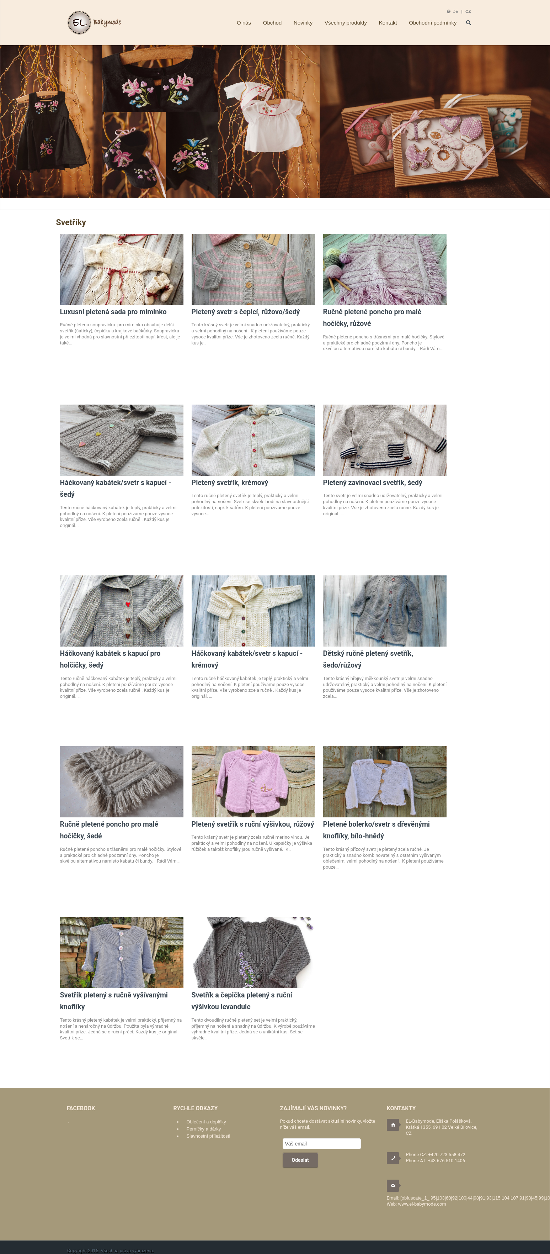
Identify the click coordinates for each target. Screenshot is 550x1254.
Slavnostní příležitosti (208, 1136)
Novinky (303, 23)
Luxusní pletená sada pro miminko (113, 312)
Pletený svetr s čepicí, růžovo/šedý (246, 312)
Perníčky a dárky (204, 1129)
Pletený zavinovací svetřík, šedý (372, 483)
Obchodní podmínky (432, 23)
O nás (244, 23)
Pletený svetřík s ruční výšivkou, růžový (253, 824)
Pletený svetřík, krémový (230, 483)
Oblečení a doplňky (206, 1121)
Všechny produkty (346, 23)
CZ (468, 11)
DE (455, 11)
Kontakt (388, 23)
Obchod (272, 23)
